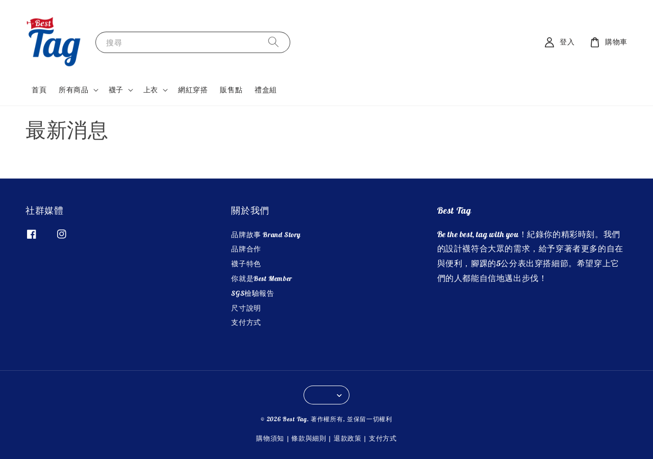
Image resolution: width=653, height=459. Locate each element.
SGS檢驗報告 (252, 293)
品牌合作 (246, 248)
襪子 (116, 89)
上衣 (150, 89)
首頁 (39, 89)
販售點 (231, 89)
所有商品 (73, 89)
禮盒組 (266, 89)
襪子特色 (246, 263)
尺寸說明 (246, 308)
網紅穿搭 (193, 89)
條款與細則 (308, 438)
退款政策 (348, 438)
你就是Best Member (261, 278)
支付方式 (246, 322)
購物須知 (270, 438)
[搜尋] (273, 42)
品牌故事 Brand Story (266, 234)
